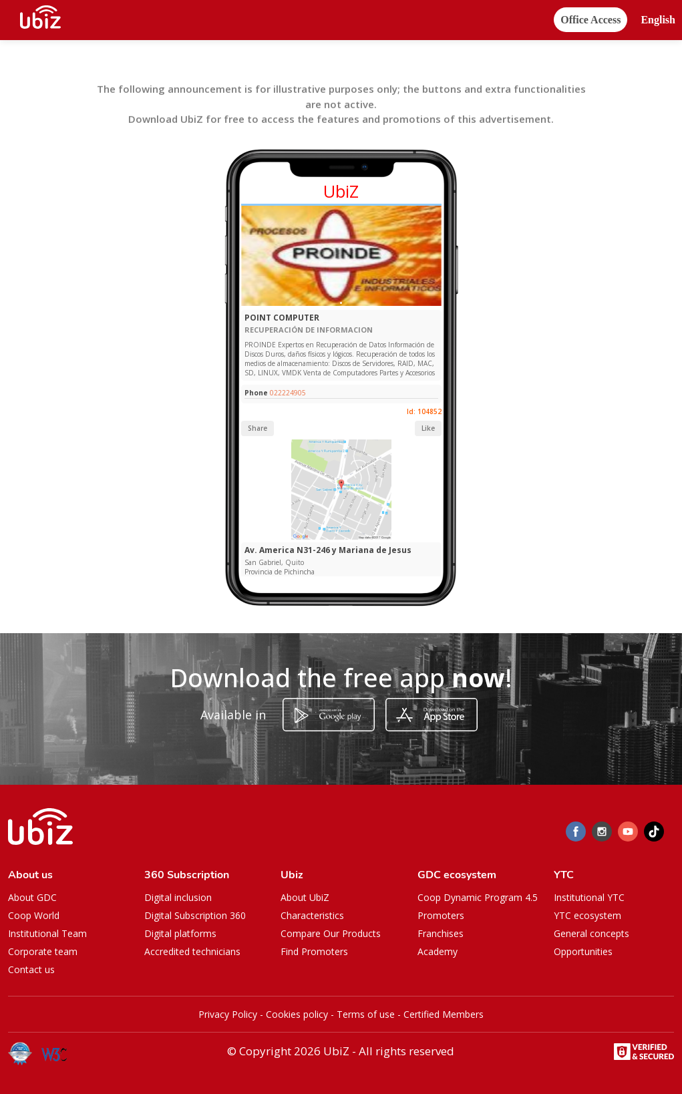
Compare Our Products (331, 933)
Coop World (33, 915)
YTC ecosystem (587, 915)
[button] (658, 20)
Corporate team (42, 951)
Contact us (31, 969)
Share (257, 428)
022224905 (288, 392)
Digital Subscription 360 (195, 915)
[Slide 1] (341, 303)
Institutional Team (47, 933)
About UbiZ (305, 897)
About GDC (32, 897)
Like (428, 428)
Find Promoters (314, 951)
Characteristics (312, 915)
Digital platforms (180, 933)
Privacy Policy (227, 1014)
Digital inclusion (178, 897)
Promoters (440, 915)
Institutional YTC (589, 897)
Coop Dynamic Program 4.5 (477, 897)
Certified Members (443, 1014)
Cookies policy (297, 1014)
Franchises (440, 933)
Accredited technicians (192, 951)
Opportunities (583, 951)
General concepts (591, 933)
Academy (437, 951)
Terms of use (366, 1014)
